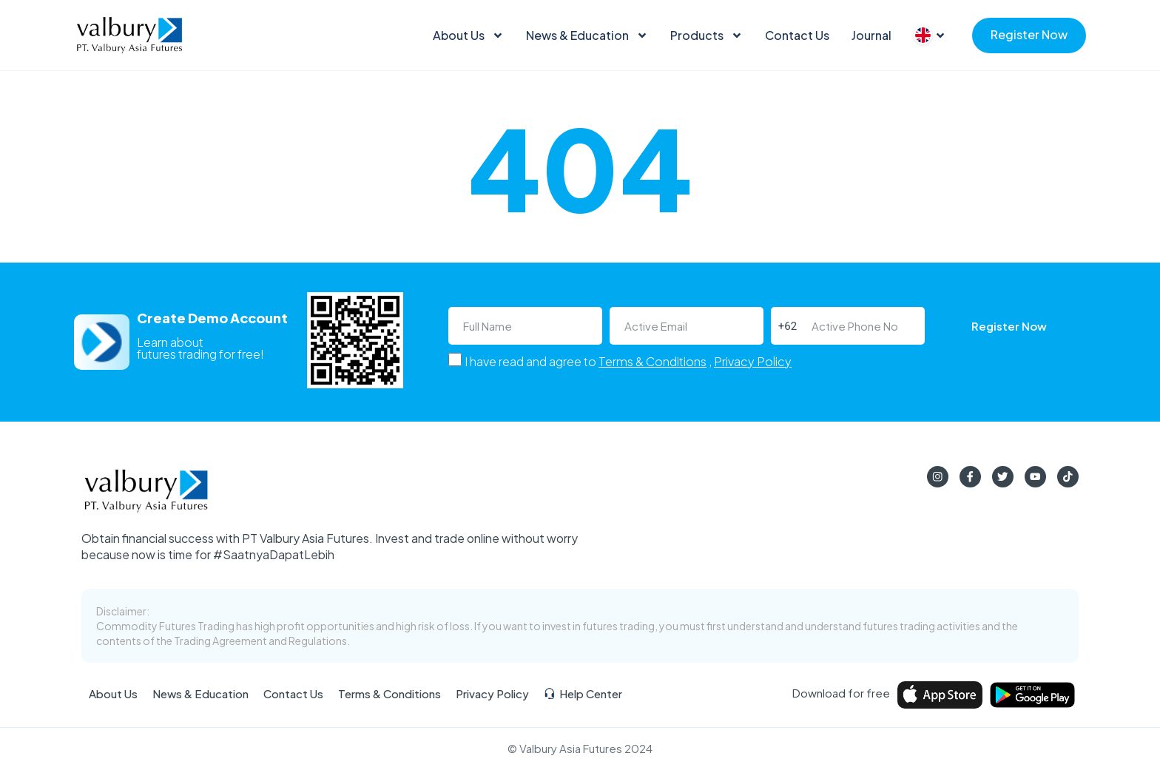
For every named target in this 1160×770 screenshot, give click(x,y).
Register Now (1029, 34)
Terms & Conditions (652, 361)
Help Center (583, 694)
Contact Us (797, 35)
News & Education (587, 35)
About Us (468, 35)
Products (706, 35)
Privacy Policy (753, 361)
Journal (871, 35)
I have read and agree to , (628, 361)
